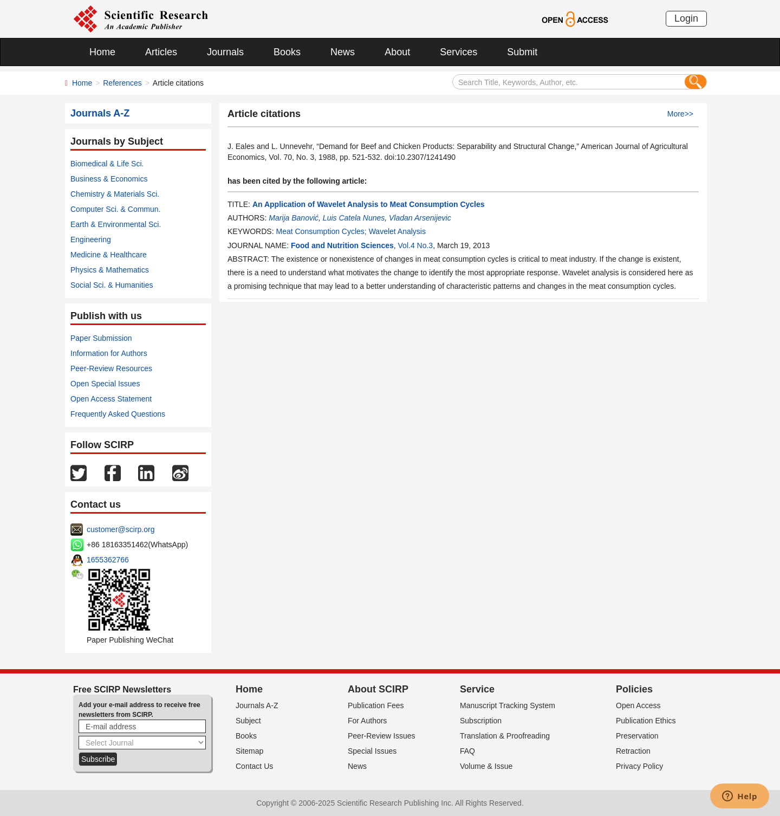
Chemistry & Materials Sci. (114, 194)
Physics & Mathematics (109, 269)
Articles (161, 52)
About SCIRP (378, 689)
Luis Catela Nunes (354, 217)
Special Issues (372, 751)
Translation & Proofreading (505, 735)
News (342, 52)
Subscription (481, 720)
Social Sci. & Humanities (111, 285)
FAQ (467, 751)
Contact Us (254, 766)
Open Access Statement (111, 398)
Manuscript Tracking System (507, 705)
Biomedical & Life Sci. (107, 163)
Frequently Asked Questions (117, 414)
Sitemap (249, 751)
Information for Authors (108, 353)
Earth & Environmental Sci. (115, 224)
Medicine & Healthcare (108, 254)
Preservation (637, 735)
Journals (225, 52)
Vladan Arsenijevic (420, 217)
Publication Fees (376, 705)
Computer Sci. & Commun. (115, 209)
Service (477, 689)
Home (102, 52)
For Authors (367, 720)
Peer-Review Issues (381, 735)
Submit (522, 52)
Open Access (638, 705)
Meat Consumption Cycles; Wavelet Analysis (350, 231)
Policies (634, 689)
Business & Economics (108, 178)
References (122, 83)
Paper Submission (101, 338)
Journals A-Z (257, 705)
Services (458, 52)
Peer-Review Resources (111, 368)
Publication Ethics (646, 720)
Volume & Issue (486, 766)
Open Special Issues (105, 383)
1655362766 (108, 559)
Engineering (90, 239)
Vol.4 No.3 (415, 245)
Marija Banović (293, 217)
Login (686, 18)
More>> (680, 113)
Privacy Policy (639, 766)
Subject (248, 720)
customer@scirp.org (120, 529)
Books (287, 52)
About (397, 52)
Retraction (633, 751)
